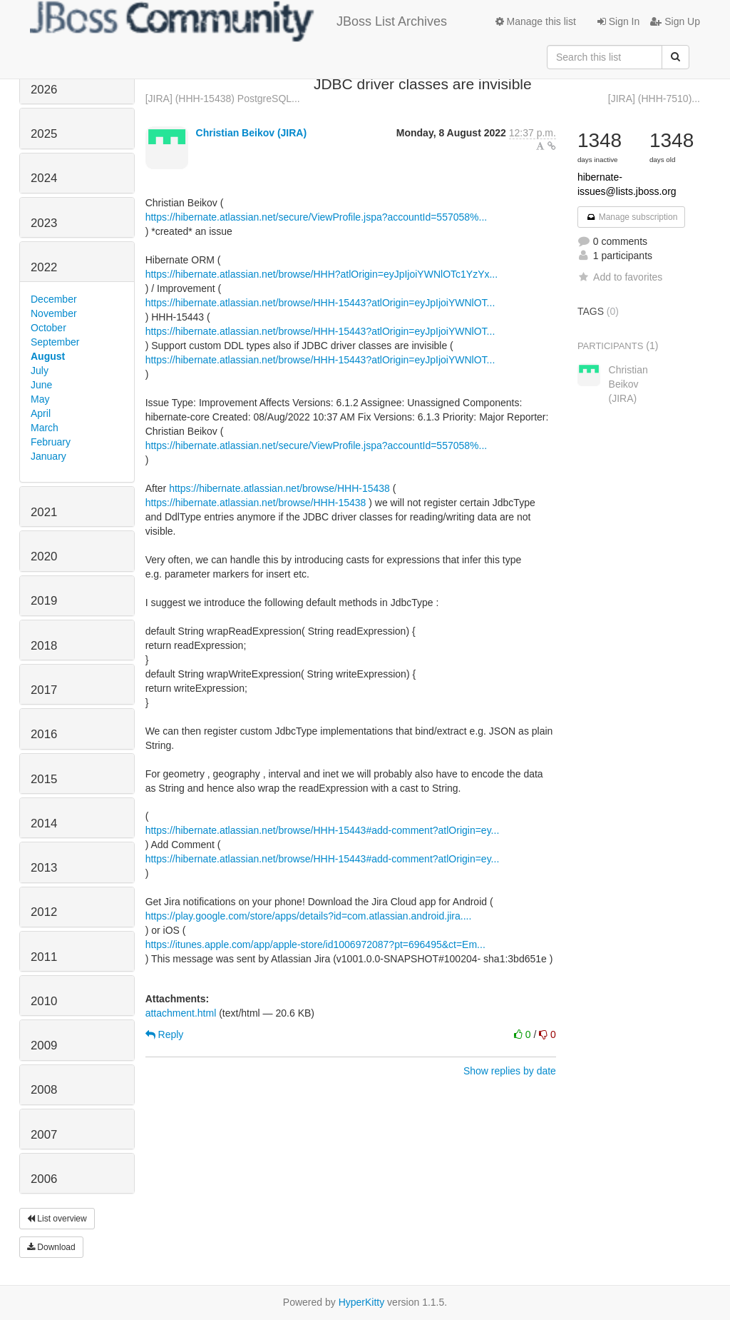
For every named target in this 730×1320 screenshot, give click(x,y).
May (40, 399)
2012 (44, 912)
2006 (44, 1179)
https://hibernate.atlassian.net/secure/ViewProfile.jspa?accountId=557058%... (316, 217)
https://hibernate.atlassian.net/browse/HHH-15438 (279, 488)
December (54, 299)
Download (51, 1247)
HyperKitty (362, 1302)
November (54, 313)
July (39, 370)
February (51, 442)
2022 (44, 267)
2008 (44, 1090)
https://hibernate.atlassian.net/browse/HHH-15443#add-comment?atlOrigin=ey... (322, 830)
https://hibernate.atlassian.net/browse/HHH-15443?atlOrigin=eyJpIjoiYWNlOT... (320, 302)
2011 (44, 957)
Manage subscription (631, 217)
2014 (44, 823)
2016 (44, 734)
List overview (57, 1219)
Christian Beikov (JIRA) (251, 132)
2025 (44, 134)
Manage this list (535, 21)
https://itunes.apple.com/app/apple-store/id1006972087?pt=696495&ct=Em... (315, 944)
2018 (44, 646)
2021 (44, 512)
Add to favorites (619, 277)
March (44, 427)
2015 (44, 779)
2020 (44, 556)
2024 (44, 178)
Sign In (618, 21)
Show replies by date (509, 1071)
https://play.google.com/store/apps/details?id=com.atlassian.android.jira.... (308, 916)
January (48, 456)
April (41, 413)
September (55, 342)
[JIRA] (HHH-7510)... (654, 98)
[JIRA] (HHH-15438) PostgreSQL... (222, 98)
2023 (44, 223)
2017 (44, 690)
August (48, 356)
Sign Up (675, 21)
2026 (44, 89)
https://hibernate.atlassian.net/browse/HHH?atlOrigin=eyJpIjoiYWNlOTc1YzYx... (321, 274)
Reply (164, 1034)
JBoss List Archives (238, 21)
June (41, 385)
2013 (44, 868)
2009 (44, 1045)
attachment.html (181, 1013)
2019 (44, 601)
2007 (44, 1135)
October (48, 327)
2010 (44, 1001)
